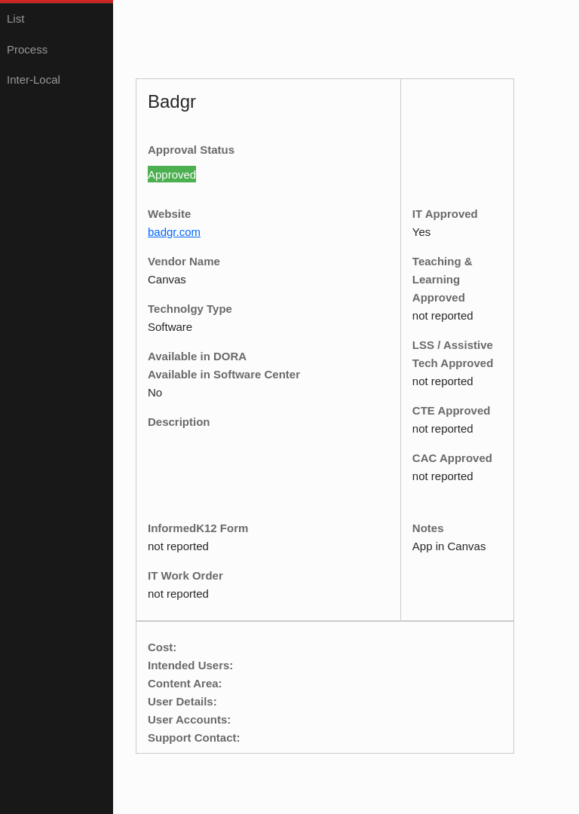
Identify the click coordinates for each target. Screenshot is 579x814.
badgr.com (174, 231)
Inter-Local (33, 79)
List (15, 18)
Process (27, 49)
